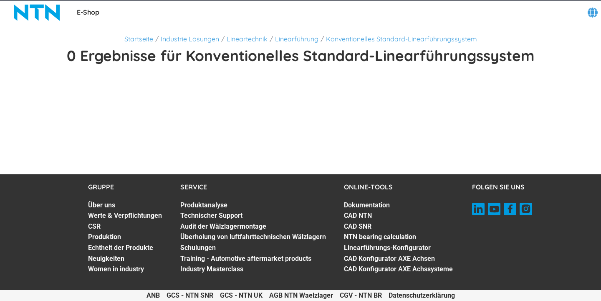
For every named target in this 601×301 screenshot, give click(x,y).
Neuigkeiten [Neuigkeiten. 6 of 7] (106, 259)
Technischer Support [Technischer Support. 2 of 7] (211, 215)
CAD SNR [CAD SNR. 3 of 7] (357, 226)
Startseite (138, 39)
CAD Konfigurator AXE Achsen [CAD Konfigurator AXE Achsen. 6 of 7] (389, 259)
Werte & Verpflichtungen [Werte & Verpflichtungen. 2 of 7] (125, 215)
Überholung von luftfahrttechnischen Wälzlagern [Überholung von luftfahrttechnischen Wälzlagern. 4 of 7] (253, 237)
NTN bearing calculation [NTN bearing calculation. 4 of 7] (380, 237)
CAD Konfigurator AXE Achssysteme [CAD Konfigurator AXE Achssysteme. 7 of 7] (398, 269)
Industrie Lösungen (190, 39)
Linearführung (296, 39)
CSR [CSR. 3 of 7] (94, 226)
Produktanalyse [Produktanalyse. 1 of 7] (203, 205)
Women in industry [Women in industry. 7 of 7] (116, 269)
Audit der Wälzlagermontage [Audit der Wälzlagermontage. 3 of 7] (223, 226)
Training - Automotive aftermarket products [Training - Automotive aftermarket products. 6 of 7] (245, 259)
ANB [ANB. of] (153, 295)
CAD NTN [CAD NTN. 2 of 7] (358, 215)
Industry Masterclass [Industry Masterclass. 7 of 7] (211, 269)
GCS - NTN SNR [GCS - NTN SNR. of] (190, 295)
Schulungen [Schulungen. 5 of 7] (198, 248)
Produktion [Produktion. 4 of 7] (104, 237)
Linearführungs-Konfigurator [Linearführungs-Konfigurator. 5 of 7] (387, 248)
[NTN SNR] (36, 12)
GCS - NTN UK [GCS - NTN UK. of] (241, 295)
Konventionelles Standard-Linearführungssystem (401, 39)
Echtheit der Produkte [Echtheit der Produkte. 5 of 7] (120, 248)
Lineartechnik (247, 39)
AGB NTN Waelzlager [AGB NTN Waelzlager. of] (301, 295)
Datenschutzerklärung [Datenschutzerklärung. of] (422, 295)
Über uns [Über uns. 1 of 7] (101, 205)
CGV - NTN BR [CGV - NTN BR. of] (361, 295)
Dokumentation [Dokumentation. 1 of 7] (367, 205)
